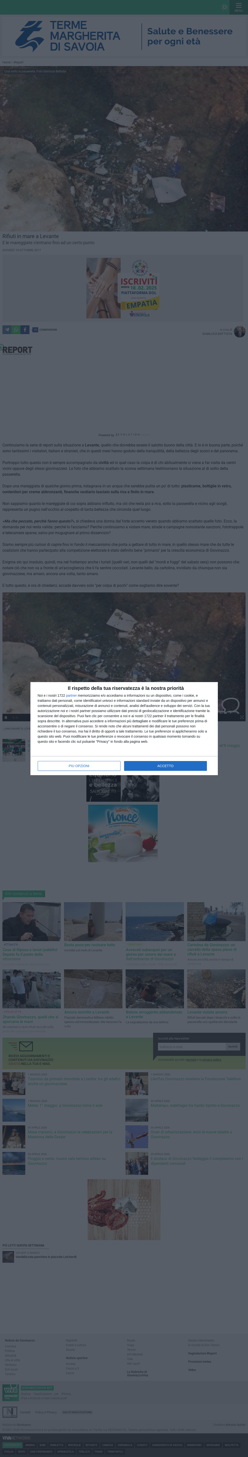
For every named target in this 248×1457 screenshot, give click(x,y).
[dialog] (124, 728)
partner (71, 695)
